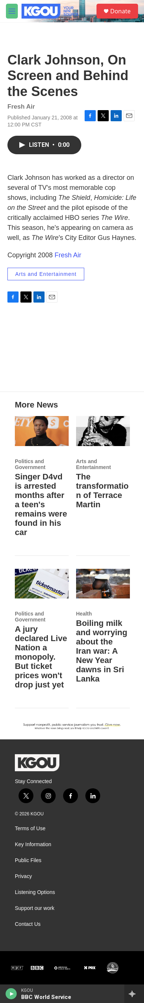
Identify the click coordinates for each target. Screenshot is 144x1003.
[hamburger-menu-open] (12, 11)
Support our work (35, 908)
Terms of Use (30, 828)
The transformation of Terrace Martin (102, 490)
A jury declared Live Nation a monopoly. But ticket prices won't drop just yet (41, 656)
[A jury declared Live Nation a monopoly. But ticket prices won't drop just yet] (42, 584)
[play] (11, 993)
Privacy (23, 876)
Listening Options (35, 892)
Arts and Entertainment (45, 274)
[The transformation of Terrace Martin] (103, 431)
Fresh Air (68, 255)
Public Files (28, 860)
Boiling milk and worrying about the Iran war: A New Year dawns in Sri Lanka (101, 650)
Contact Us (27, 924)
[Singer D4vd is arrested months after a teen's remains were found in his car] (42, 431)
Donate (120, 11)
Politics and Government (30, 464)
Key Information (33, 844)
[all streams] (134, 993)
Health (84, 614)
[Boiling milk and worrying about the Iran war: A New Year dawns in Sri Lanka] (103, 584)
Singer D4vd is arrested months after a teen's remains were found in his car (41, 504)
